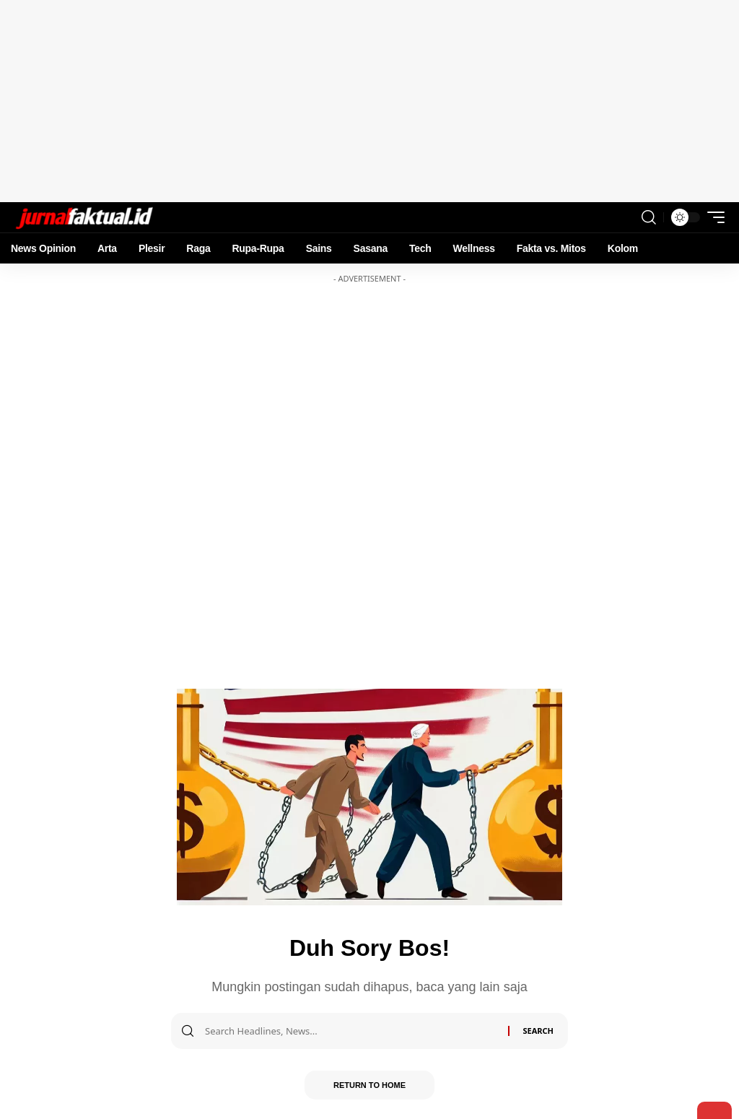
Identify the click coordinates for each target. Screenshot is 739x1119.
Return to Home (369, 1085)
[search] (649, 217)
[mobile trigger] (712, 217)
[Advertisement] (369, 101)
